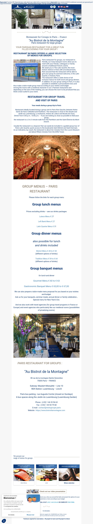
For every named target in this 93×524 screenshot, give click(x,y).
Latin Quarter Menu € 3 (46, 226)
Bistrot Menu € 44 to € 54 (46, 251)
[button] (4, 521)
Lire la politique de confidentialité (12, 509)
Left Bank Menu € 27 (46, 221)
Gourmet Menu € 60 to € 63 (46, 281)
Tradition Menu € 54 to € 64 (46, 259)
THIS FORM (71, 502)
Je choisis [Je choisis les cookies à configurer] (11, 515)
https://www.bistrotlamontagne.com (50, 410)
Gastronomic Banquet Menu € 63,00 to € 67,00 (46, 286)
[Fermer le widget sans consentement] (10, 496)
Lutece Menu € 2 (46, 216)
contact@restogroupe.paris (50, 408)
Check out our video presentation (52, 491)
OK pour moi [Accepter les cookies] (30, 515)
